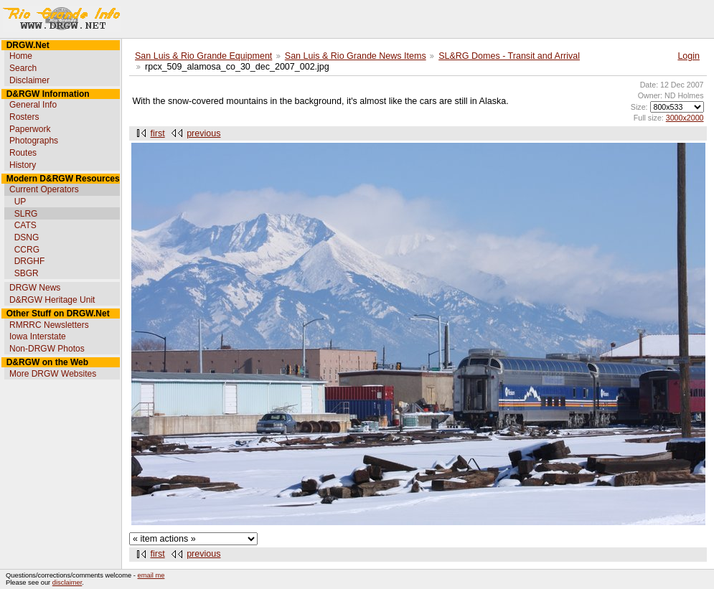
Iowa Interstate (37, 336)
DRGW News (34, 288)
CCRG (26, 250)
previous (203, 133)
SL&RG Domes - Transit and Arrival (509, 56)
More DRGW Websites (52, 374)
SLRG (26, 214)
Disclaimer (29, 80)
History (22, 165)
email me (151, 575)
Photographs (33, 141)
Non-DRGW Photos (47, 349)
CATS (25, 225)
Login (688, 56)
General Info (33, 105)
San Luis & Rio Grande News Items (355, 56)
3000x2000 (685, 117)
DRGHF (29, 261)
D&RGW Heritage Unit (52, 300)
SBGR (26, 273)
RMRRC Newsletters (49, 325)
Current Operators (44, 189)
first (158, 133)
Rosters (24, 117)
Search (23, 68)
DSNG (26, 237)
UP (20, 202)
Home (20, 56)
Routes (23, 153)
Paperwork (29, 129)
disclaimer (67, 582)
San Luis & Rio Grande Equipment (203, 56)
